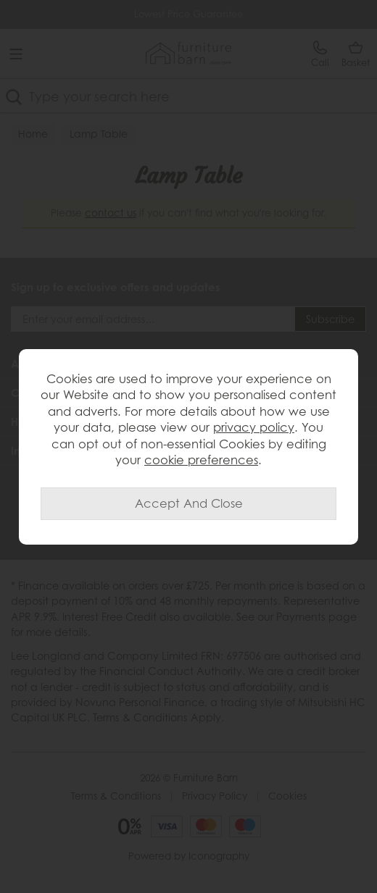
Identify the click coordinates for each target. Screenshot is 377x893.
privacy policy (253, 427)
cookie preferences (201, 460)
